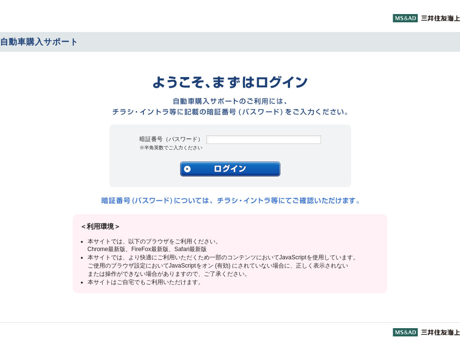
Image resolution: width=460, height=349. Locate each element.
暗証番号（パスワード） (171, 143)
